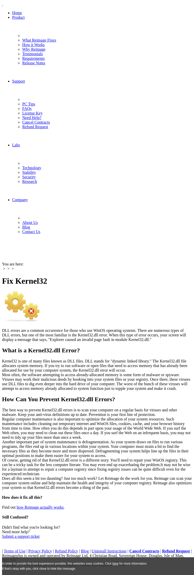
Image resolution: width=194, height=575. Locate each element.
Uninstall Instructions (109, 551)
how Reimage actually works (40, 507)
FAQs (27, 108)
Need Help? (31, 118)
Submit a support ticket (21, 536)
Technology (31, 168)
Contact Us (31, 231)
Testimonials (32, 54)
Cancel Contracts (36, 122)
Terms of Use (15, 551)
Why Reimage (33, 49)
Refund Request (35, 127)
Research (29, 181)
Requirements (33, 58)
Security (29, 177)
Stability (29, 172)
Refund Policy (66, 551)
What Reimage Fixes (39, 40)
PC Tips (28, 104)
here (115, 563)
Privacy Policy (40, 551)
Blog (26, 227)
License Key (32, 113)
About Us (30, 222)
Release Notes (33, 63)
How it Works (33, 45)
